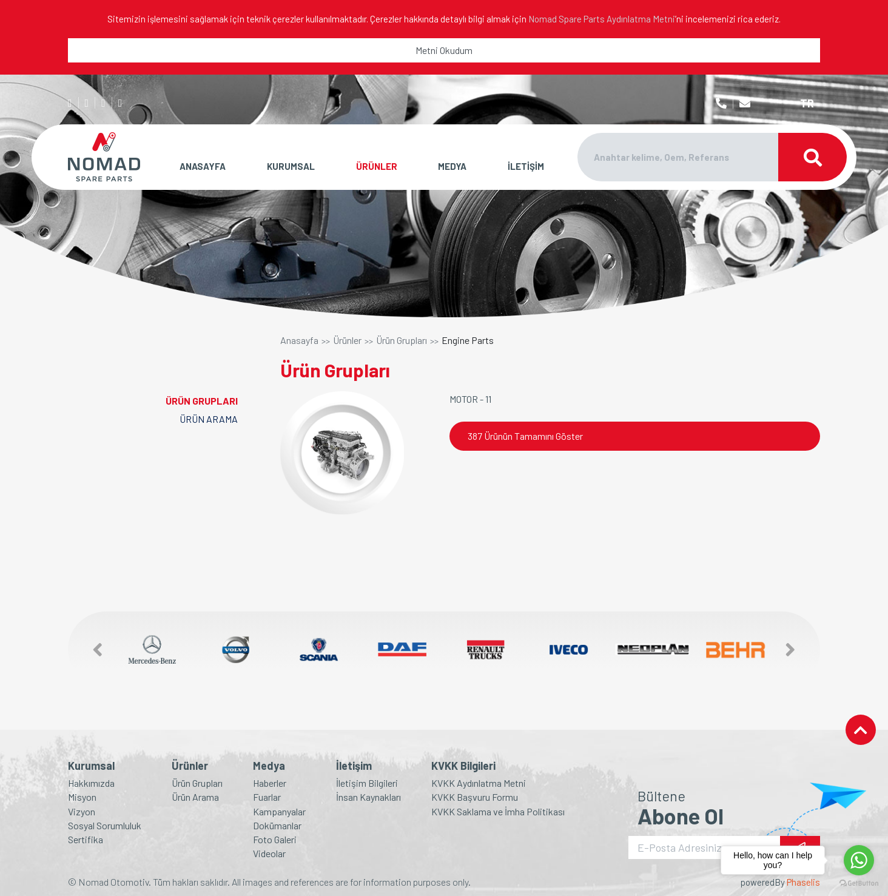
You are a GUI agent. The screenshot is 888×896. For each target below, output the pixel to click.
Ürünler (347, 340)
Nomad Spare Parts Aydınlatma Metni (601, 18)
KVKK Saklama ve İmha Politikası (498, 811)
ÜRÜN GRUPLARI (202, 400)
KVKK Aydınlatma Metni (478, 783)
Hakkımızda (91, 783)
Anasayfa (299, 340)
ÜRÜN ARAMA (209, 419)
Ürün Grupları (401, 340)
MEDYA (452, 166)
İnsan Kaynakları (368, 797)
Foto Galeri (275, 839)
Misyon (82, 797)
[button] (91, 649)
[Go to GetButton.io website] (858, 884)
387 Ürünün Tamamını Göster (525, 436)
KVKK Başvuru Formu (474, 797)
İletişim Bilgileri (367, 783)
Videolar (269, 853)
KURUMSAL (291, 166)
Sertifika (85, 839)
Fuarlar (267, 797)
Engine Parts (468, 340)
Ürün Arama (195, 797)
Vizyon (81, 811)
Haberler (269, 783)
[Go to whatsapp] (859, 860)
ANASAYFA (203, 166)
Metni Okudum (444, 50)
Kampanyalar (279, 811)
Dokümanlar (277, 825)
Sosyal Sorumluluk (104, 825)
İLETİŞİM (526, 166)
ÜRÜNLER (376, 166)
